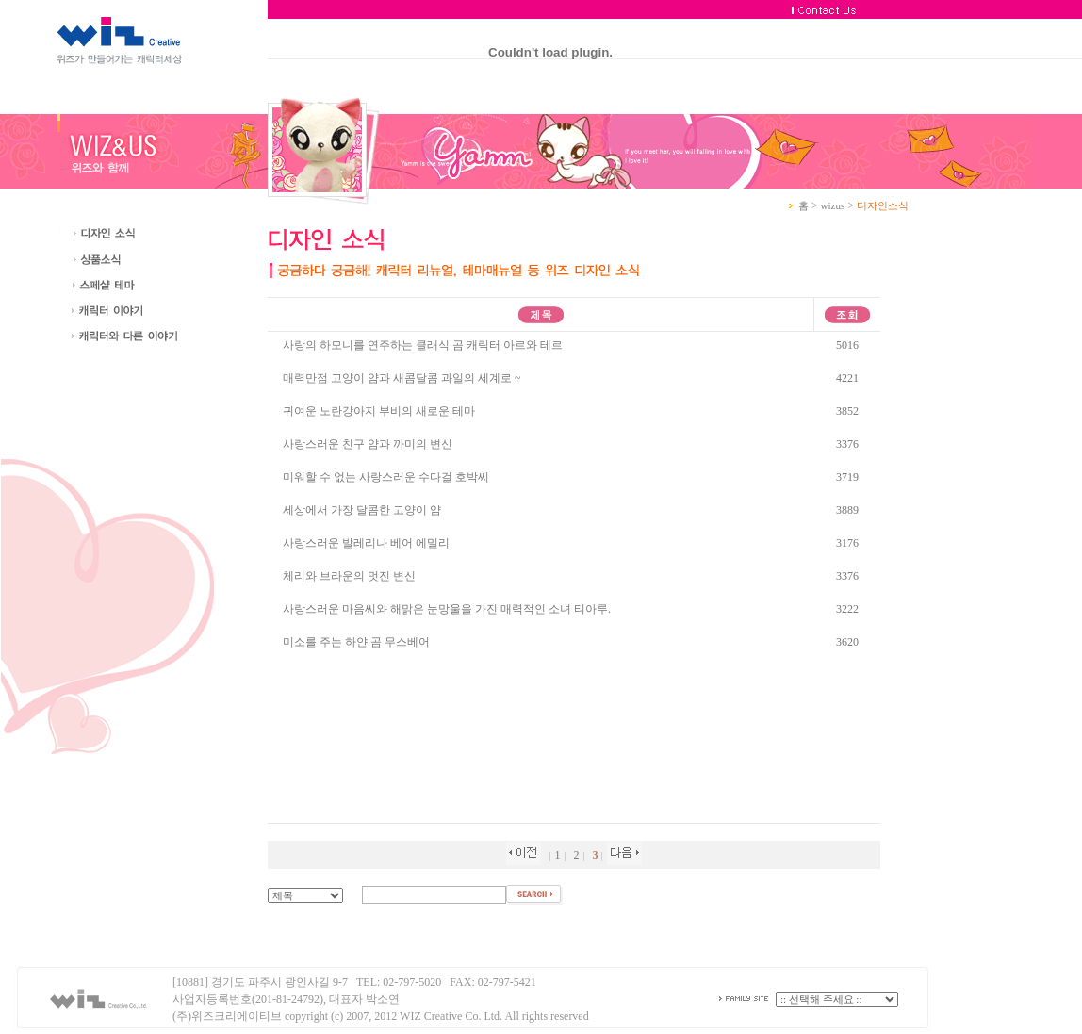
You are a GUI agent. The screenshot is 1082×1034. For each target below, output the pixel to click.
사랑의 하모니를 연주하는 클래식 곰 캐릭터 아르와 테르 (423, 345)
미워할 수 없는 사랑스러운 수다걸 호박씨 (386, 477)
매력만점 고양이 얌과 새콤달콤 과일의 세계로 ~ (402, 378)
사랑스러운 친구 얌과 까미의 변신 (367, 444)
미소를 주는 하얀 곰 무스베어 (356, 641)
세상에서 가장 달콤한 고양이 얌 (362, 510)
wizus (833, 205)
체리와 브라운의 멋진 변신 (349, 576)
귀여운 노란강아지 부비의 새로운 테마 (379, 411)
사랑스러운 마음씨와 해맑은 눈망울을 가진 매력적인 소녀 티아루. (447, 608)
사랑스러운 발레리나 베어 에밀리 (366, 543)
